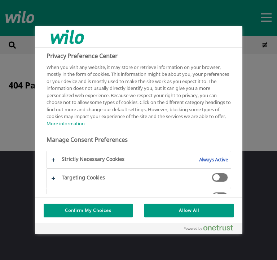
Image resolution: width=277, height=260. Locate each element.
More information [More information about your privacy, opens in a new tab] (66, 123)
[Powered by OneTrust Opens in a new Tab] (211, 229)
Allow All (189, 210)
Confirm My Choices (88, 210)
